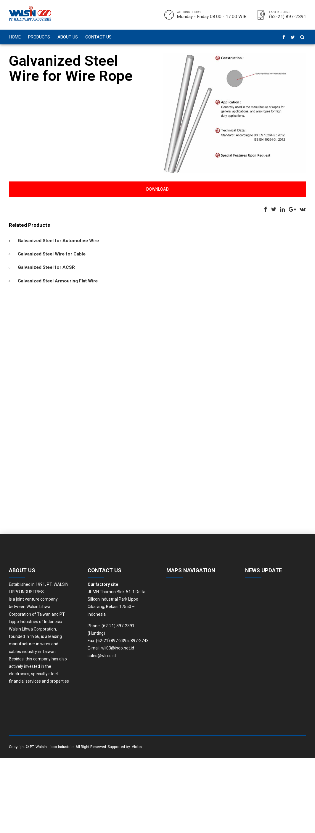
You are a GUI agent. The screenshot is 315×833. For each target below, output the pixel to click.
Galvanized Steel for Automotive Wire (58, 240)
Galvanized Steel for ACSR (46, 267)
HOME (15, 37)
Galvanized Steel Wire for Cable (52, 254)
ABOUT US (67, 37)
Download (157, 189)
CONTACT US (98, 37)
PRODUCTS (39, 37)
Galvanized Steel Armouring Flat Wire (58, 281)
